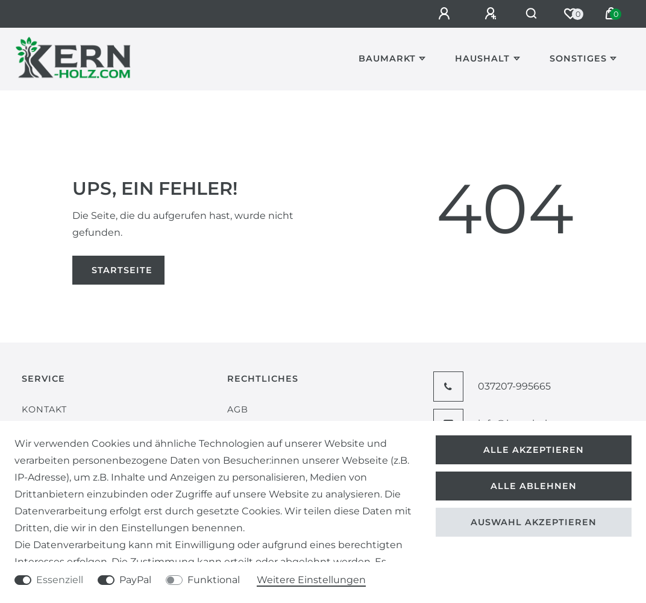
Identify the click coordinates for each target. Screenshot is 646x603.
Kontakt (44, 409)
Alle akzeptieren (533, 449)
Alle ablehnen (534, 486)
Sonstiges (578, 58)
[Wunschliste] (570, 14)
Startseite (122, 270)
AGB (237, 409)
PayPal (135, 580)
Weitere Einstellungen (311, 580)
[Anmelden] (439, 14)
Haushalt (482, 58)
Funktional (213, 580)
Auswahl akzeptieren (534, 522)
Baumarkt (387, 58)
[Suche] (529, 14)
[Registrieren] (485, 14)
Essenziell (59, 580)
